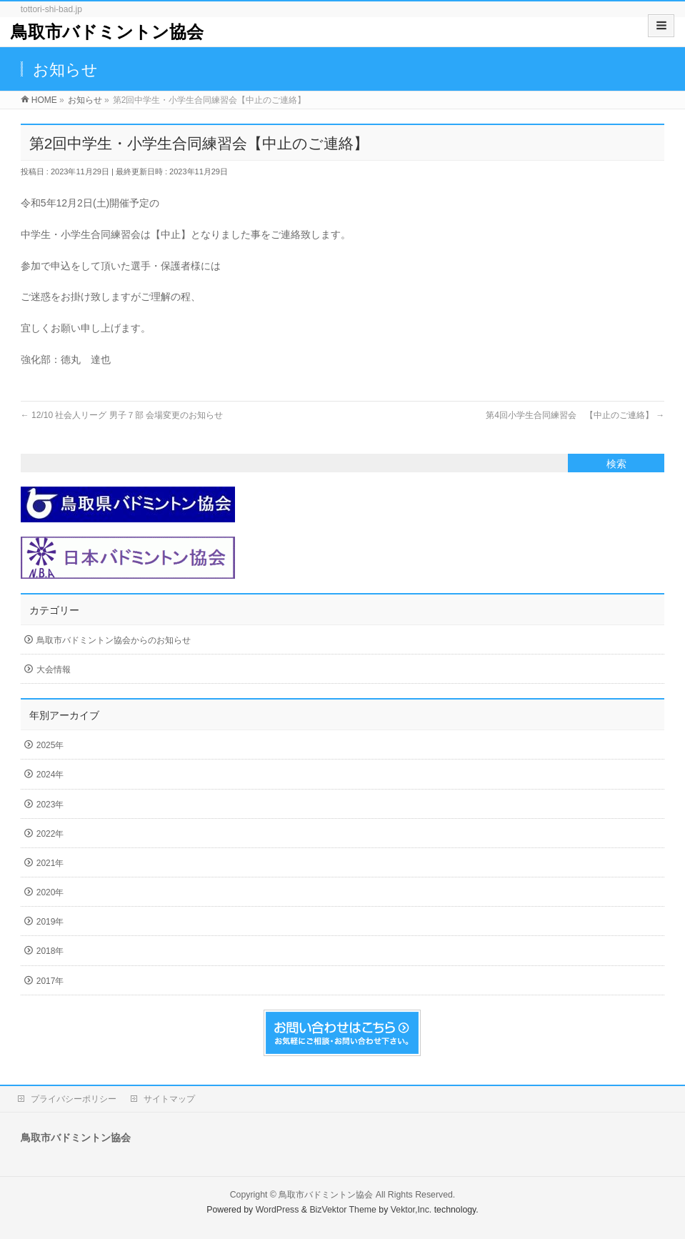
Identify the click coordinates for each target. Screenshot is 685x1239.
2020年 (50, 892)
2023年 (50, 805)
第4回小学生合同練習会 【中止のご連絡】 (575, 415)
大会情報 (53, 670)
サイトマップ (169, 1099)
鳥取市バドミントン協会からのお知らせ (113, 640)
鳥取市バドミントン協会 (107, 31)
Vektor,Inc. (411, 1210)
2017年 (50, 981)
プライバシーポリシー (73, 1099)
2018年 (50, 951)
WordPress (277, 1210)
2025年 (50, 745)
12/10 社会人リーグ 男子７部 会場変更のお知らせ (122, 415)
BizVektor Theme (342, 1210)
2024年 (50, 775)
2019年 (50, 922)
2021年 (50, 863)
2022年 (50, 834)
